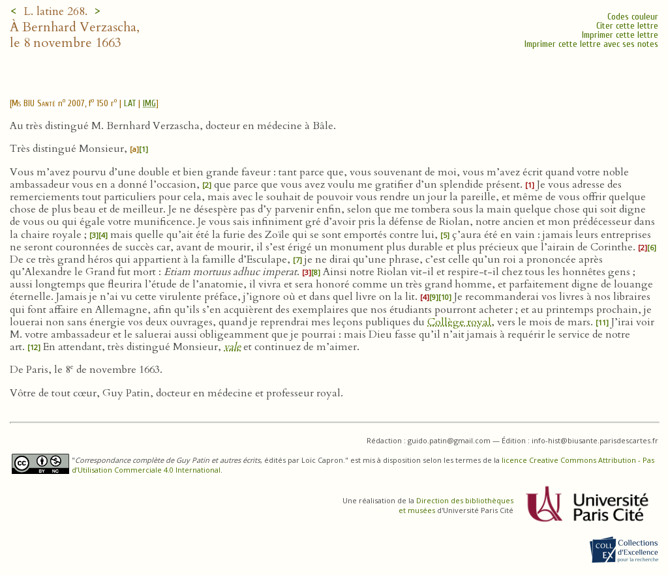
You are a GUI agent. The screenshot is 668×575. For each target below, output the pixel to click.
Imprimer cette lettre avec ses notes (591, 44)
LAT (130, 103)
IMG (149, 103)
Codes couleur (632, 16)
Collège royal (459, 322)
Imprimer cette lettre (620, 34)
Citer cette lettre (627, 25)
